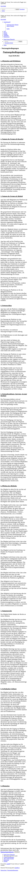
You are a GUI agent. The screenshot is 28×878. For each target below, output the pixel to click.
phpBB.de (17, 867)
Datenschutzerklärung (7, 852)
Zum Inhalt (3, 6)
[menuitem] (12, 24)
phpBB (8, 864)
